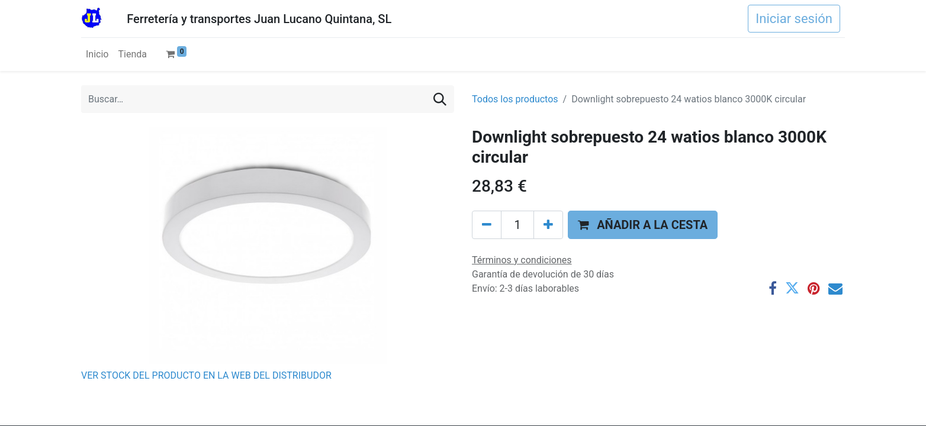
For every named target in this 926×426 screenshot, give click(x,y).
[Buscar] (440, 99)
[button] (643, 225)
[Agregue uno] (548, 225)
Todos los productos (515, 99)
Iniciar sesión (793, 18)
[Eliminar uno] (486, 225)
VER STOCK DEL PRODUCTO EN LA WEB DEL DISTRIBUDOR (206, 375)
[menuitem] (97, 54)
